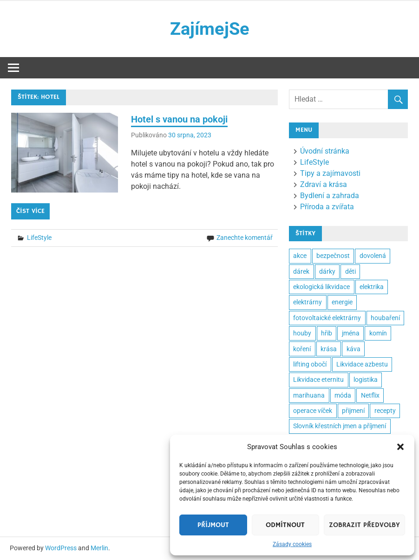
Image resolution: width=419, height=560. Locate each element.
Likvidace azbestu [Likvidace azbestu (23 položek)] (362, 364)
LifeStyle (39, 237)
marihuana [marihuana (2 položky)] (309, 395)
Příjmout (213, 525)
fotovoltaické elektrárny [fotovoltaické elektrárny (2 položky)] (327, 318)
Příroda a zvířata (327, 206)
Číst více (30, 211)
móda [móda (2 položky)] (342, 395)
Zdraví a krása (323, 184)
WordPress (61, 548)
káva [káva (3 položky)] (353, 349)
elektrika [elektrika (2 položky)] (372, 286)
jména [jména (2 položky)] (351, 333)
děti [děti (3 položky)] (350, 271)
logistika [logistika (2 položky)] (366, 379)
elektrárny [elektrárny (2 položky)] (307, 302)
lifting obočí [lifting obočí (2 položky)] (310, 364)
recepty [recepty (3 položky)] (385, 410)
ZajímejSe (209, 29)
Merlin (99, 548)
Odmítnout (285, 525)
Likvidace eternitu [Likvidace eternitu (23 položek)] (318, 379)
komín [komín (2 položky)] (378, 333)
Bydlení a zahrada (329, 195)
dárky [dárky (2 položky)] (327, 271)
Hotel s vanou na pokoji (179, 119)
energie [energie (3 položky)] (342, 302)
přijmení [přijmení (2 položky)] (353, 410)
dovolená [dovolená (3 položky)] (373, 255)
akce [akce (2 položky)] (300, 255)
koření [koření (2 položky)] (302, 349)
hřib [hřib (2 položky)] (326, 333)
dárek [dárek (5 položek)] (301, 271)
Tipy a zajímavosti (330, 173)
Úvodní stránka (324, 151)
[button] (400, 446)
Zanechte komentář (244, 237)
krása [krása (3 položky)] (329, 349)
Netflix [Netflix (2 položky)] (370, 395)
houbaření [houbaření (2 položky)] (385, 318)
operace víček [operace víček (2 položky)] (312, 410)
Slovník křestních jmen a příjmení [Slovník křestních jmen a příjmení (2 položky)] (339, 426)
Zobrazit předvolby (364, 525)
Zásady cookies (292, 544)
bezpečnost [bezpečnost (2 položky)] (333, 255)
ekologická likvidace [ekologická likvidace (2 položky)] (321, 286)
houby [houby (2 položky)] (302, 333)
